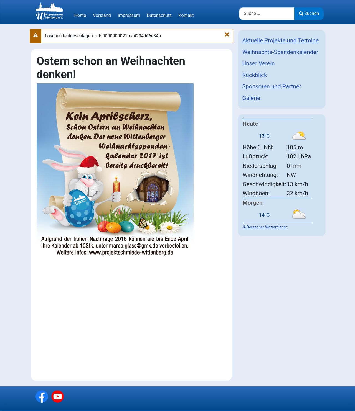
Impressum (129, 15)
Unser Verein (258, 63)
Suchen (309, 13)
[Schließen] (227, 34)
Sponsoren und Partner (271, 86)
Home (80, 15)
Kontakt (186, 15)
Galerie (251, 98)
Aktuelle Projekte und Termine (280, 40)
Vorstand (102, 15)
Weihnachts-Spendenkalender (280, 52)
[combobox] (267, 13)
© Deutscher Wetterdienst (265, 227)
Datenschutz (159, 15)
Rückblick (254, 75)
